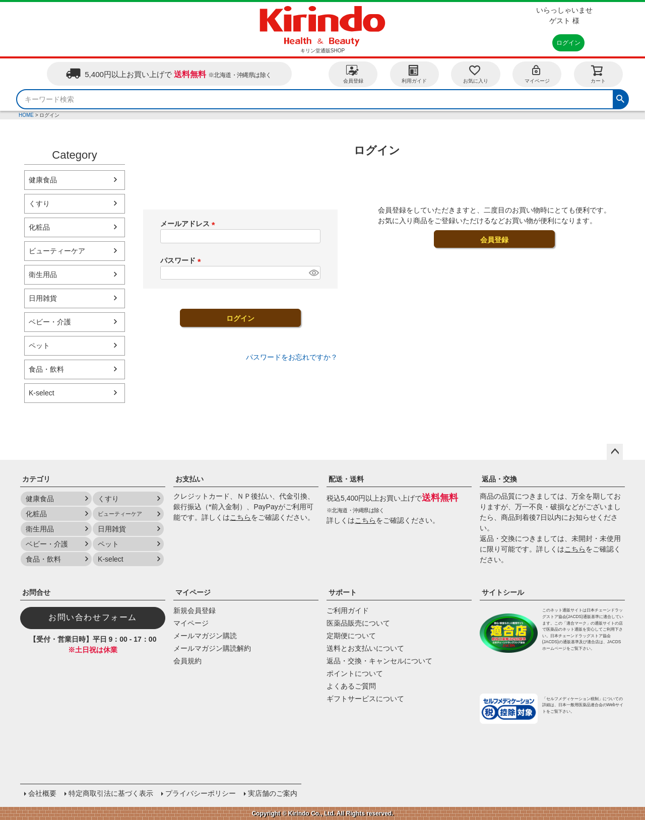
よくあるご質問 (351, 686)
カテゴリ (36, 479)
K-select (41, 393)
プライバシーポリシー (200, 793)
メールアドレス (189, 224)
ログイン (568, 42)
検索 (620, 97)
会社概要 (42, 793)
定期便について (351, 636)
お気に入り (475, 74)
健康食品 (43, 180)
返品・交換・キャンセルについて (379, 661)
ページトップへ (615, 452)
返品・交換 (499, 479)
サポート (343, 592)
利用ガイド (414, 74)
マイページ (537, 74)
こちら (240, 517)
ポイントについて (355, 673)
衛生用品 (43, 274)
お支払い (189, 479)
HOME (26, 115)
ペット (39, 345)
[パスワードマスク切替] (313, 273)
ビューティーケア (57, 251)
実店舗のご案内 (272, 793)
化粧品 (39, 227)
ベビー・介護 (50, 322)
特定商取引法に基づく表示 (111, 793)
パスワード (182, 260)
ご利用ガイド (348, 610)
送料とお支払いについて (365, 648)
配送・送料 (346, 479)
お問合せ (36, 592)
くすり (39, 203)
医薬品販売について (358, 623)
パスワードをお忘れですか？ (292, 357)
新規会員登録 (194, 610)
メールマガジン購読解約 (212, 648)
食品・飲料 (46, 369)
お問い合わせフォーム (92, 617)
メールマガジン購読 (205, 636)
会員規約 (187, 661)
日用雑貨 (43, 298)
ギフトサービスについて (365, 699)
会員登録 (353, 74)
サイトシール (503, 592)
